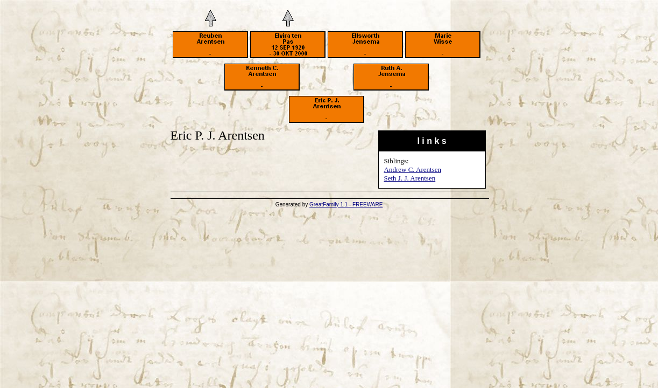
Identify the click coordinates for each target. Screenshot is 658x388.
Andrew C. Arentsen (413, 169)
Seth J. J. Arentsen (410, 178)
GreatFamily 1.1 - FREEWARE (346, 204)
